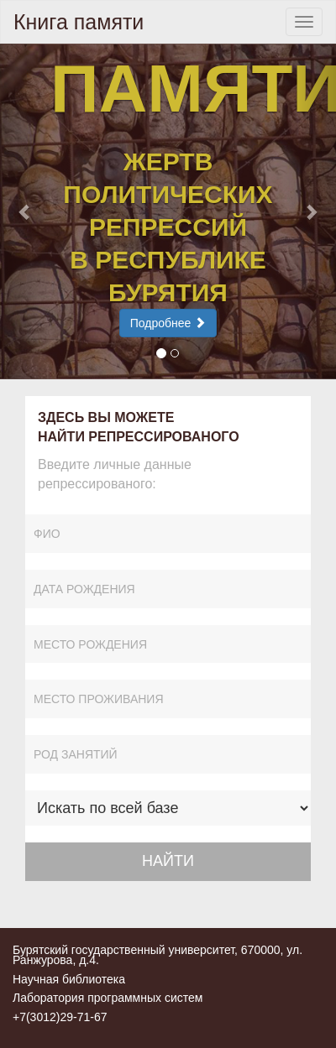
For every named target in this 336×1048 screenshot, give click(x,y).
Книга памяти (78, 22)
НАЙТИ (168, 860)
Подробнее (168, 323)
